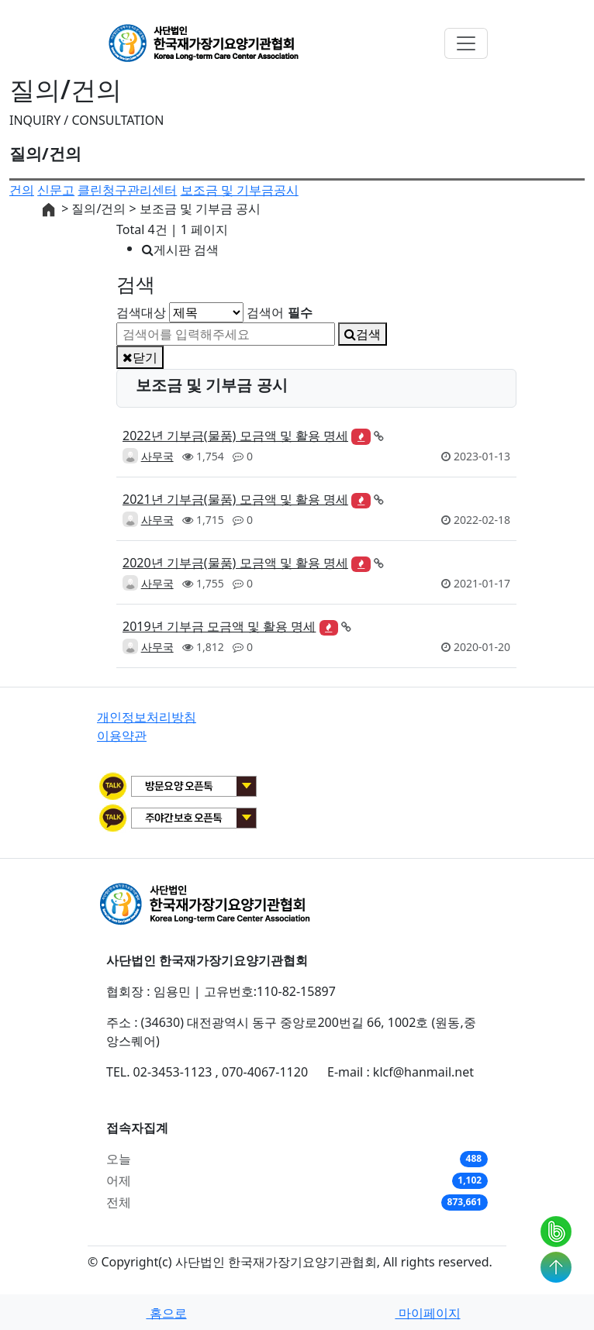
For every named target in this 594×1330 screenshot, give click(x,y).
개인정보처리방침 (146, 716)
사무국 (157, 456)
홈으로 (166, 1312)
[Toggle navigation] (466, 43)
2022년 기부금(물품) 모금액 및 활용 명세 (235, 435)
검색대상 (141, 312)
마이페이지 (427, 1312)
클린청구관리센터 (127, 189)
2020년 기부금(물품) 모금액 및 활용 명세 (235, 562)
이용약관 (122, 735)
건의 (21, 189)
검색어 (279, 312)
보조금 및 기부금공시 (240, 189)
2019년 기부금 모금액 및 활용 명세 (219, 626)
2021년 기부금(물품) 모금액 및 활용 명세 (235, 499)
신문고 (55, 189)
